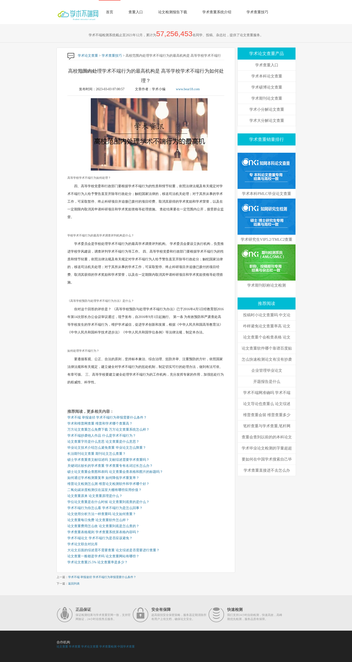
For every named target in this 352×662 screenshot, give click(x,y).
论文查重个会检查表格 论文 (266, 337)
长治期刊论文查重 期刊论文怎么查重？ (96, 453)
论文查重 (62, 646)
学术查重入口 (266, 65)
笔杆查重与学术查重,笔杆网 (266, 426)
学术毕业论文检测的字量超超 (267, 448)
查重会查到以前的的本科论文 (267, 437)
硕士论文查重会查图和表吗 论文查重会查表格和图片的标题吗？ (115, 472)
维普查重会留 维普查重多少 (266, 415)
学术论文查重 (88, 55)
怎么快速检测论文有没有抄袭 (267, 359)
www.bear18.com (188, 89)
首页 (109, 12)
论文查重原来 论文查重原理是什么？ (94, 496)
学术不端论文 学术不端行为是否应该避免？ (100, 538)
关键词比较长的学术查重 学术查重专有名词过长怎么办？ (110, 466)
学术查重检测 (108, 646)
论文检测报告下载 (172, 12)
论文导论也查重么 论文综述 (266, 404)
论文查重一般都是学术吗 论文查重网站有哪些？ (103, 556)
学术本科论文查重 (266, 76)
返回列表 (74, 583)
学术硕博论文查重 (266, 87)
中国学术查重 (126, 646)
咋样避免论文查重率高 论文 (266, 326)
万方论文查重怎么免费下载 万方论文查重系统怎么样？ (108, 429)
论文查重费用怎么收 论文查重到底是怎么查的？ (103, 526)
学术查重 (74, 646)
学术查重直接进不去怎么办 (267, 470)
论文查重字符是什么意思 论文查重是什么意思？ (103, 441)
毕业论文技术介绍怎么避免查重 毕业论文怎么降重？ (106, 447)
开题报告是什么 (266, 381)
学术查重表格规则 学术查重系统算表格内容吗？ (103, 532)
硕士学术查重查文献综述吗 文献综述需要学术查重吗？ (108, 460)
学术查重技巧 (257, 12)
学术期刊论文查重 (266, 98)
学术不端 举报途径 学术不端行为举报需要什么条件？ (107, 417)
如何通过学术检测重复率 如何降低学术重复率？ (103, 478)
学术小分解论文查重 (266, 109)
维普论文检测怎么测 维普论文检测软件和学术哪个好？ (108, 484)
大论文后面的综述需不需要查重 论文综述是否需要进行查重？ (113, 550)
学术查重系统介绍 (216, 12)
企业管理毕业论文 (266, 370)
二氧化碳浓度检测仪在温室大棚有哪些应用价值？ (104, 490)
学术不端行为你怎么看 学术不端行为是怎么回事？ (105, 508)
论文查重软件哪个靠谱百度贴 (267, 348)
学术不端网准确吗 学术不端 (266, 393)
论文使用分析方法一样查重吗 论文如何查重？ (101, 514)
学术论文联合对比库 (82, 544)
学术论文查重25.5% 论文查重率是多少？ (97, 562)
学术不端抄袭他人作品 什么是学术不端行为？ (101, 435)
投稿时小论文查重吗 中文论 (266, 315)
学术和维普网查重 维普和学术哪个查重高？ (100, 423)
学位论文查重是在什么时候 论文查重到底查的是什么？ (108, 502)
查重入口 (135, 12)
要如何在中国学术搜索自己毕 (267, 459)
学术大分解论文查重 (266, 120)
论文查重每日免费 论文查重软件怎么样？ (98, 520)
